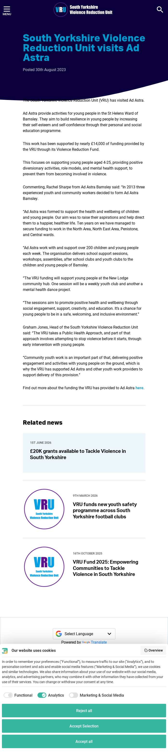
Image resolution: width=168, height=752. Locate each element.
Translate (94, 642)
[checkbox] (17, 695)
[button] (160, 9)
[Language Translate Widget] (84, 633)
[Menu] (7, 10)
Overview (153, 650)
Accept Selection (84, 725)
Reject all (84, 710)
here (139, 387)
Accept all (84, 741)
